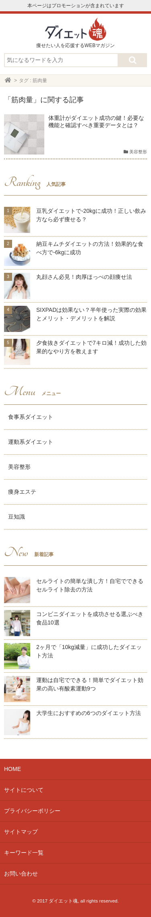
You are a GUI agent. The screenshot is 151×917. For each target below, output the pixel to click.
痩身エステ (22, 491)
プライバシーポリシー (32, 811)
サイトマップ (21, 831)
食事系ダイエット (30, 417)
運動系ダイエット (30, 442)
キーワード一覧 (23, 852)
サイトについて (23, 790)
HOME (12, 769)
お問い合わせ (21, 873)
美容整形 (19, 467)
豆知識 (16, 516)
